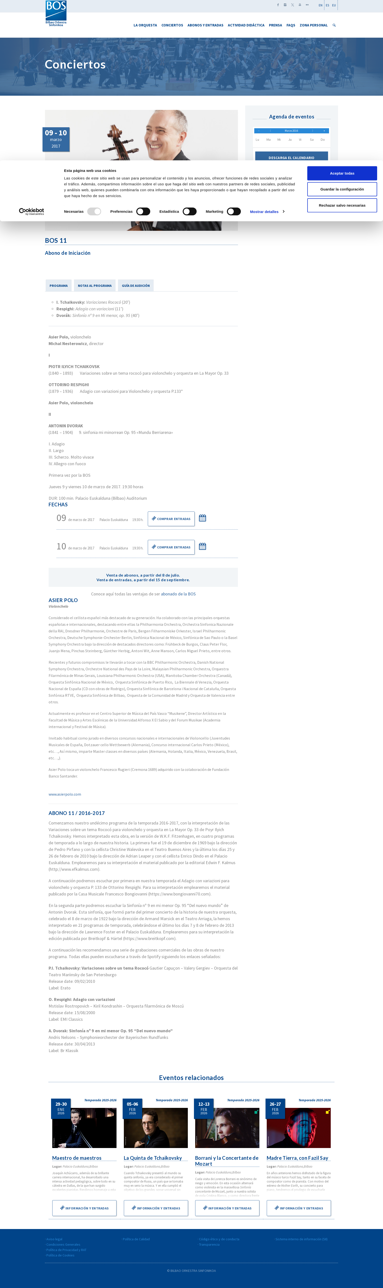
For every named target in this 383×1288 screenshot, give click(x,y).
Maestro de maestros (77, 1158)
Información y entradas (84, 1208)
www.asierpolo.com (65, 794)
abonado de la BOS (178, 594)
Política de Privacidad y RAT (66, 1250)
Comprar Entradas (171, 518)
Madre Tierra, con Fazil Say (298, 1158)
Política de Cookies (60, 1255)
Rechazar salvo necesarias (342, 45)
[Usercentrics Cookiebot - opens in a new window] (31, 51)
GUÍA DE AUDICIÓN (136, 285)
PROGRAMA (59, 285)
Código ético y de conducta (219, 1239)
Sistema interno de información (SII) (302, 1239)
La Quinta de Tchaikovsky (153, 1158)
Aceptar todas (342, 13)
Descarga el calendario (291, 161)
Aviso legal (54, 1239)
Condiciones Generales (63, 1244)
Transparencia (209, 1244)
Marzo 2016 (291, 132)
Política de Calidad (136, 1239)
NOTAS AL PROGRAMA (95, 285)
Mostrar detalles (264, 51)
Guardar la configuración (342, 29)
